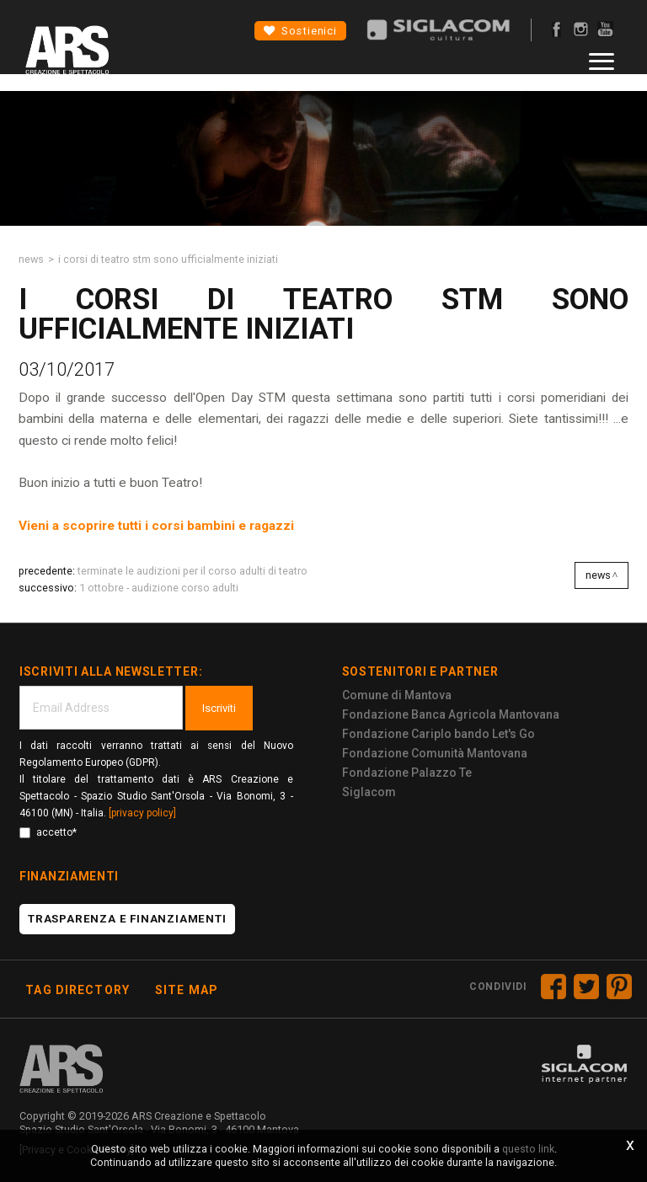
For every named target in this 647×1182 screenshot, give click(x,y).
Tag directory (77, 990)
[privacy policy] (142, 813)
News (31, 259)
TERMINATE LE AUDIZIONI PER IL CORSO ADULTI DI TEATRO (192, 570)
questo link (528, 1148)
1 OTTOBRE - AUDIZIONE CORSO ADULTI (158, 587)
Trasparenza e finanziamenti (127, 918)
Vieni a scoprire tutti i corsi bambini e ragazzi (156, 525)
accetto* (48, 832)
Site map (186, 990)
